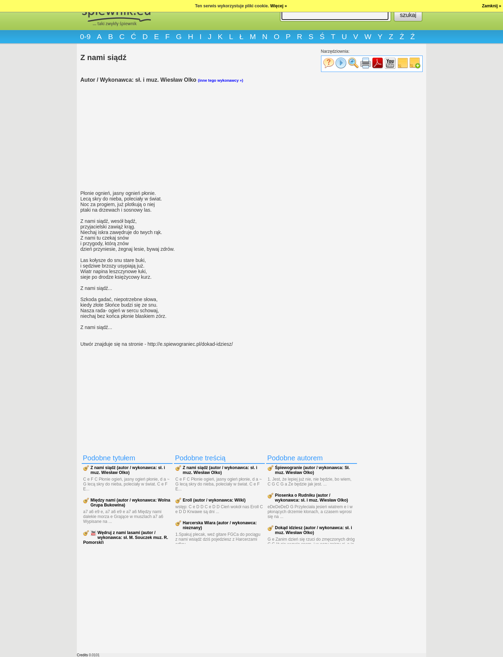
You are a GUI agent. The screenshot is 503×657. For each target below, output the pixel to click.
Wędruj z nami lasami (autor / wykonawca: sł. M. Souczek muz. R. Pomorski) (125, 537)
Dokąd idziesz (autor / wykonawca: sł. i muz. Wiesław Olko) (313, 530)
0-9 (85, 36)
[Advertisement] (220, 136)
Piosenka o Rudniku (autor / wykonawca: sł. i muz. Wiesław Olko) (311, 498)
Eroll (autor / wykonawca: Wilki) (214, 500)
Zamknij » (491, 5)
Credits (82, 655)
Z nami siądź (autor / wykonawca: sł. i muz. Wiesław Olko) (127, 470)
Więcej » (278, 5)
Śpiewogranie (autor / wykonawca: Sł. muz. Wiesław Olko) (312, 470)
